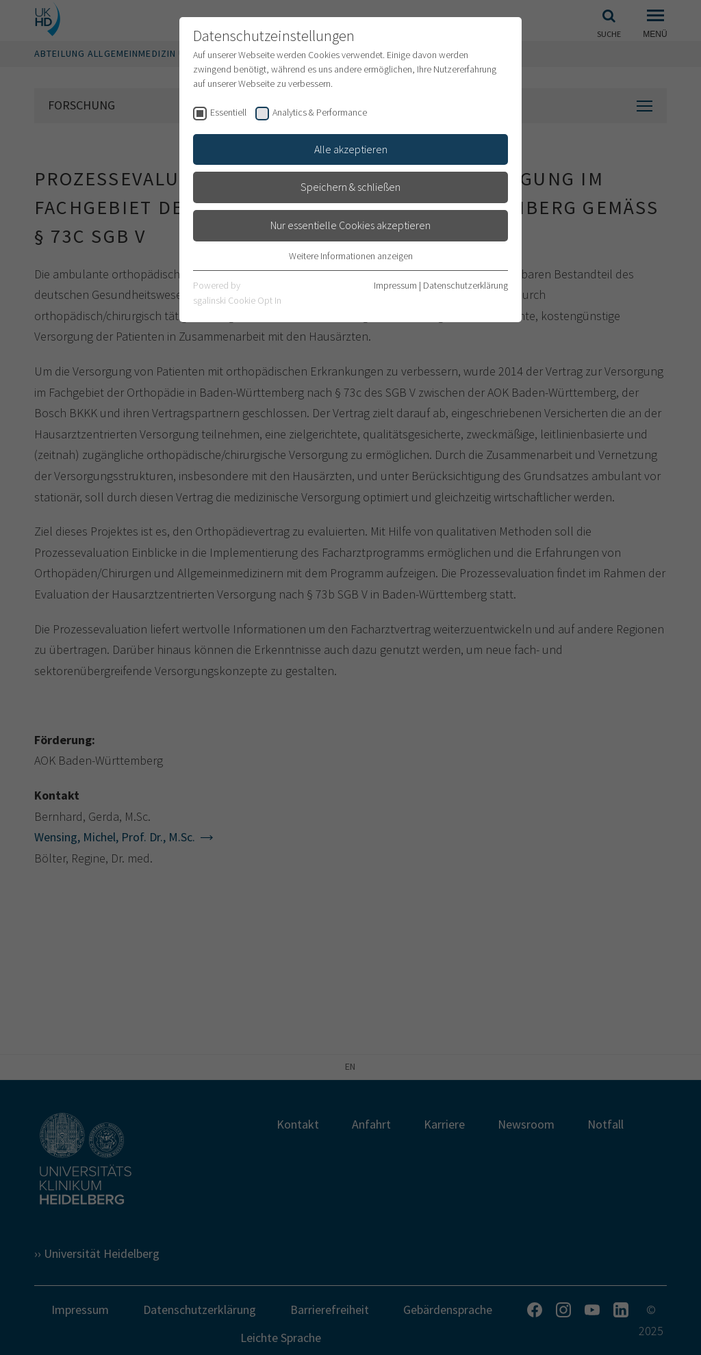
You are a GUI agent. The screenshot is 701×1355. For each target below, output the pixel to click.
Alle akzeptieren (350, 149)
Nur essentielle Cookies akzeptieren (350, 225)
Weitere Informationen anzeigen (351, 256)
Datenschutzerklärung (465, 285)
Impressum (395, 285)
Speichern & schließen (350, 187)
